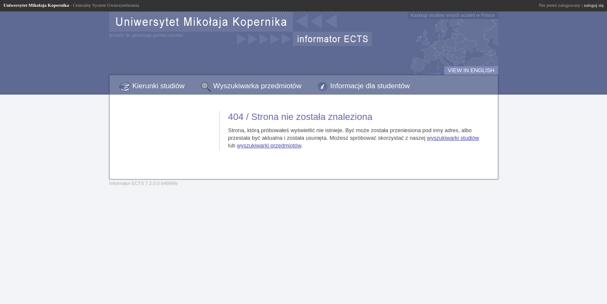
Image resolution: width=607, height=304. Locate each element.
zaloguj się (594, 5)
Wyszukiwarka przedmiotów (257, 86)
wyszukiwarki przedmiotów (269, 145)
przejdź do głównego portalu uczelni (146, 35)
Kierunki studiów (158, 86)
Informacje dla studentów (370, 86)
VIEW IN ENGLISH (471, 70)
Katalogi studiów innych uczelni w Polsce (453, 15)
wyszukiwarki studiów (453, 138)
